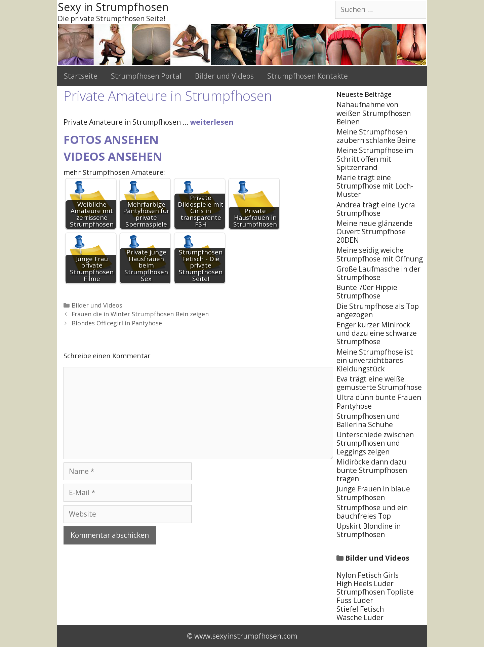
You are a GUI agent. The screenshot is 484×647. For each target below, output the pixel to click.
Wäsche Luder (360, 617)
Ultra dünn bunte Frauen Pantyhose (378, 401)
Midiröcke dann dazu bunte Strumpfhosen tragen (371, 470)
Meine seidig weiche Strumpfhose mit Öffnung (379, 254)
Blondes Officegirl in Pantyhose (117, 323)
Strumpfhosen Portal (146, 76)
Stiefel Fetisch (360, 609)
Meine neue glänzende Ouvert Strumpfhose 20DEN (374, 231)
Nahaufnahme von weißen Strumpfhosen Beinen (373, 113)
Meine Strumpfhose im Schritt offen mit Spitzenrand (374, 159)
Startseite (80, 76)
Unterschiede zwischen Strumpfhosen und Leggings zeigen (375, 443)
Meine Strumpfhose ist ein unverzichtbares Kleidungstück (374, 360)
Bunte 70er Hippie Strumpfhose (366, 291)
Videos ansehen (113, 156)
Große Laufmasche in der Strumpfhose (378, 273)
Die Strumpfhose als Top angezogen (377, 310)
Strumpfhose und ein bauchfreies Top (372, 512)
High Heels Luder (365, 583)
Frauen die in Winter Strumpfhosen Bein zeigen (140, 314)
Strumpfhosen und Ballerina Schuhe (368, 420)
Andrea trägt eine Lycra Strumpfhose (375, 209)
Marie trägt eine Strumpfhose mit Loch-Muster (374, 186)
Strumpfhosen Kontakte (307, 76)
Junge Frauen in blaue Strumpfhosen (373, 493)
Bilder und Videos (224, 76)
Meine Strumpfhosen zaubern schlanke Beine (376, 136)
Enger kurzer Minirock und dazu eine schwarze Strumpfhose (376, 333)
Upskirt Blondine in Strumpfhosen (368, 530)
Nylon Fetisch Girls (367, 575)
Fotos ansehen (111, 139)
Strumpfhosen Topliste (375, 592)
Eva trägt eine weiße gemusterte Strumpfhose (379, 383)
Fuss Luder (354, 600)
